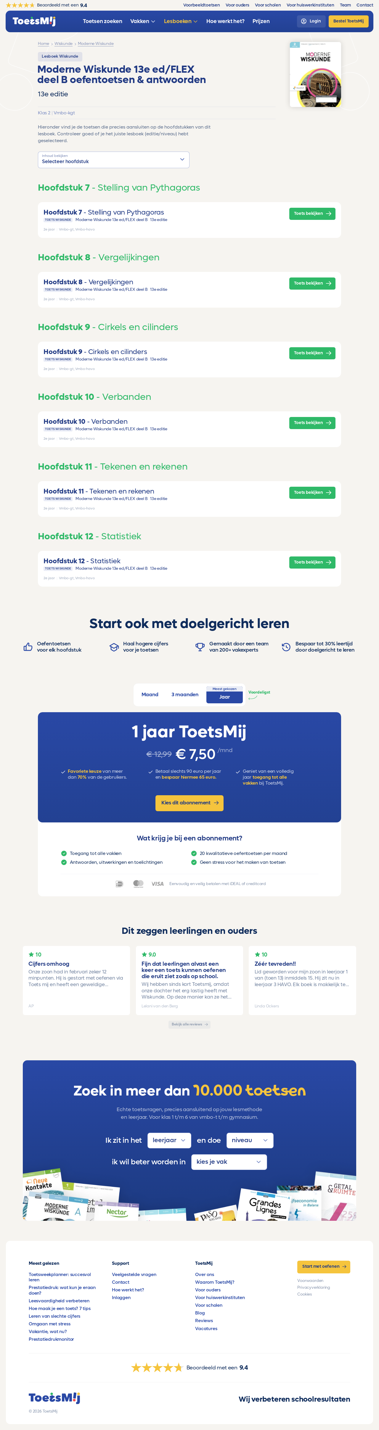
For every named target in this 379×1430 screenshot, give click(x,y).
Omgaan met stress (49, 1324)
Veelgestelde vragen (134, 1275)
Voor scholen (208, 1305)
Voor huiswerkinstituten (220, 1298)
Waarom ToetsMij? (215, 1282)
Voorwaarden (310, 1280)
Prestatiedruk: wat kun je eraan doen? (62, 1290)
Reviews (204, 1321)
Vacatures (206, 1329)
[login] (311, 21)
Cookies (304, 1294)
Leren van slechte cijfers (54, 1316)
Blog (200, 1313)
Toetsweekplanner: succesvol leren (60, 1277)
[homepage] (34, 22)
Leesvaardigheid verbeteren (59, 1301)
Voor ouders (208, 1290)
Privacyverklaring (313, 1287)
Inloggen (121, 1298)
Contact (120, 1282)
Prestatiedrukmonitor (51, 1339)
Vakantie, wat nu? (48, 1332)
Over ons (204, 1275)
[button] (114, 160)
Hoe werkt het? (128, 1290)
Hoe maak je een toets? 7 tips (59, 1308)
